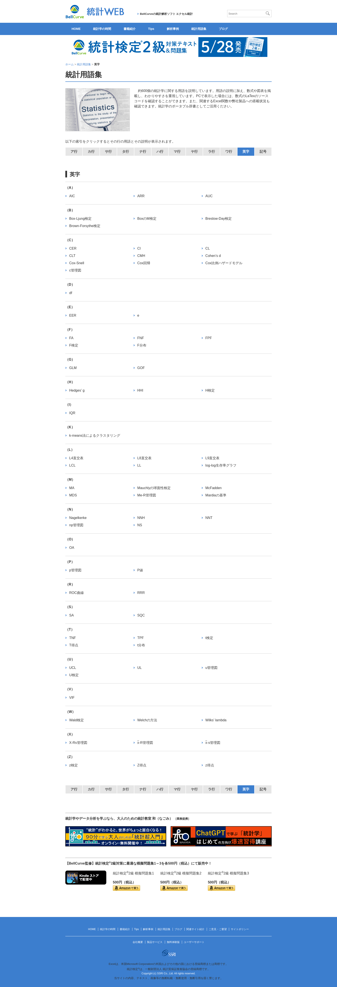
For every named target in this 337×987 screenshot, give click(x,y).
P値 (140, 570)
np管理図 (76, 525)
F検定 (73, 345)
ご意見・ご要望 (218, 929)
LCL (72, 465)
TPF (140, 638)
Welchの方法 (147, 720)
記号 (263, 151)
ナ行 (142, 151)
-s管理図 (212, 742)
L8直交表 (144, 458)
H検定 (210, 390)
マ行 (177, 151)
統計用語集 (198, 29)
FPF (208, 338)
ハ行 (159, 151)
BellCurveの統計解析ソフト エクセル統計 (166, 13)
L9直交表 (212, 458)
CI (139, 248)
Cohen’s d (213, 256)
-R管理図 (145, 742)
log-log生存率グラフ (220, 465)
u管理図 (211, 668)
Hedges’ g (76, 390)
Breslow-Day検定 (218, 218)
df (70, 293)
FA (71, 338)
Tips (151, 29)
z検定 (73, 765)
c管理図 (75, 270)
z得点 (209, 765)
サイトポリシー (240, 929)
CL (207, 248)
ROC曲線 (76, 593)
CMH (141, 256)
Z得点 (141, 765)
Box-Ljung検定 (80, 218)
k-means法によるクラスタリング (94, 435)
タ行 (125, 151)
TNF (72, 638)
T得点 (73, 645)
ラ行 (211, 151)
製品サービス (154, 942)
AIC (72, 196)
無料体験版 (173, 942)
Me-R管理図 (146, 495)
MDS (73, 495)
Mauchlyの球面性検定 (154, 488)
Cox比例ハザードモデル (223, 263)
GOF (141, 368)
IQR (72, 413)
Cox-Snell (76, 263)
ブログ (223, 29)
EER (72, 315)
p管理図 (75, 570)
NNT (209, 518)
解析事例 (173, 29)
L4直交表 (76, 458)
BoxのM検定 (146, 218)
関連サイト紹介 (195, 929)
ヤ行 (194, 151)
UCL (72, 668)
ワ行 (228, 151)
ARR (141, 196)
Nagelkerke (78, 518)
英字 (245, 151)
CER (73, 248)
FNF (140, 338)
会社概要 (138, 942)
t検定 (209, 638)
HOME (76, 29)
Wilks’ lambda (216, 720)
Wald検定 (76, 720)
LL (139, 465)
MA (71, 488)
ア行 (73, 151)
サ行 (108, 151)
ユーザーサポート (194, 942)
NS (139, 525)
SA (71, 615)
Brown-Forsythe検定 (84, 226)
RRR (141, 593)
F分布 (141, 345)
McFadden (213, 488)
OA (71, 547)
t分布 (141, 645)
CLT (72, 256)
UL (139, 668)
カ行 (91, 151)
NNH (141, 518)
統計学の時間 (102, 29)
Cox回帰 (143, 263)
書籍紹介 (130, 29)
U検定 (74, 675)
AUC (209, 196)
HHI (140, 390)
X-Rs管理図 (78, 742)
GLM (73, 368)
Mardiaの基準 (215, 495)
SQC (141, 615)
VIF (72, 697)
